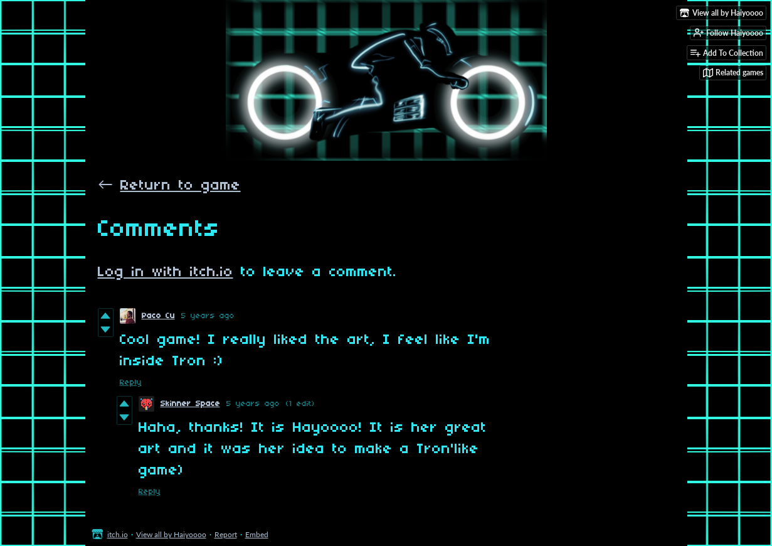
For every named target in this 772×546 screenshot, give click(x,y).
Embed (256, 534)
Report (225, 534)
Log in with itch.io (165, 272)
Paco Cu (158, 316)
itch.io (117, 534)
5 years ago (208, 316)
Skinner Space (190, 404)
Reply (131, 382)
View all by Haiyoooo (171, 534)
